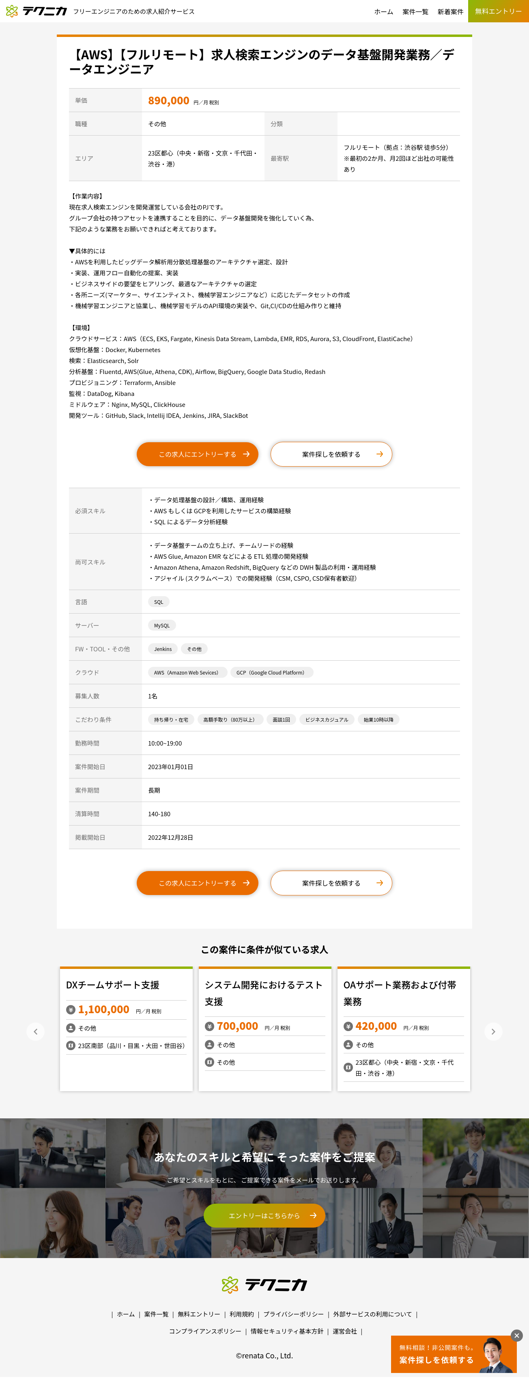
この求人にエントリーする (198, 454)
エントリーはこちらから (264, 1215)
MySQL (162, 625)
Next (493, 1032)
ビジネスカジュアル (327, 719)
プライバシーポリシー (293, 1314)
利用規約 (242, 1314)
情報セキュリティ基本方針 (287, 1331)
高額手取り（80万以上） (231, 719)
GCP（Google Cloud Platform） (272, 672)
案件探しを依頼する (331, 454)
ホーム (384, 11)
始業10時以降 (379, 719)
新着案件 (451, 11)
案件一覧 (415, 11)
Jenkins (163, 648)
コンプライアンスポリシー (205, 1331)
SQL (158, 601)
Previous (35, 1032)
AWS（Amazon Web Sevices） (187, 672)
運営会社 (345, 1331)
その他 (194, 648)
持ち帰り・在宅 (171, 719)
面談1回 (281, 719)
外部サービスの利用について (372, 1314)
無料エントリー (199, 1314)
